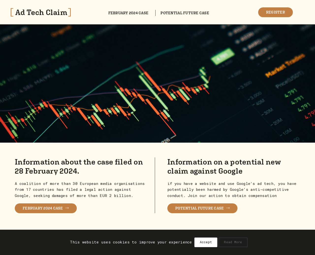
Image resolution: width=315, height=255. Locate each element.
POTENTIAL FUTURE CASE (202, 207)
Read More (233, 242)
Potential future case (184, 13)
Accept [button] (206, 242)
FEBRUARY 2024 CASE (46, 207)
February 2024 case (128, 13)
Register (275, 12)
